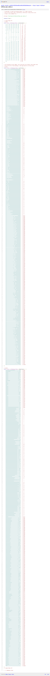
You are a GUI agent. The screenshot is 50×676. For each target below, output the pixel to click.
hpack (38, 5)
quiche (2, 5)
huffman (42, 5)
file (24, 9)
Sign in (48, 1)
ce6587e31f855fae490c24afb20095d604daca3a (20, 5)
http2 (34, 5)
